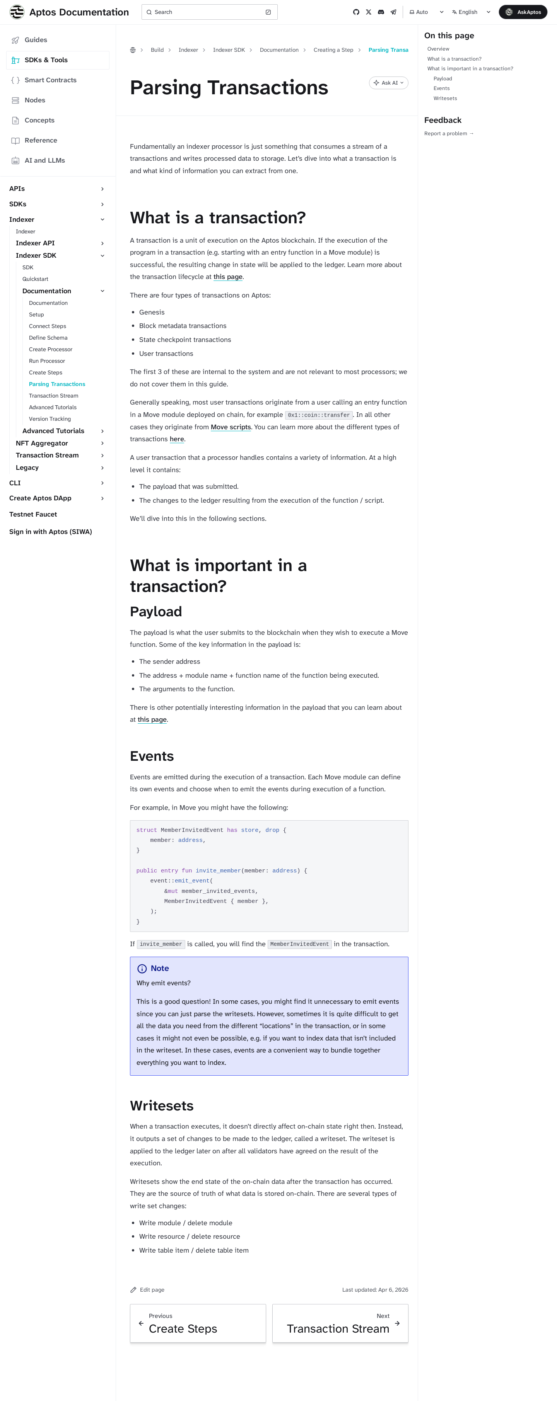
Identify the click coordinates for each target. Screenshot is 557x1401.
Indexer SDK (229, 50)
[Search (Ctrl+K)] (210, 12)
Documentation (279, 50)
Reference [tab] (34, 140)
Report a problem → (449, 133)
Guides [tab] (29, 40)
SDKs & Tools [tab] (39, 60)
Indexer (188, 50)
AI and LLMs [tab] (38, 160)
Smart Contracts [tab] (44, 80)
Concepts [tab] (33, 120)
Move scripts (231, 427)
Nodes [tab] (28, 100)
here (177, 439)
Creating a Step (334, 50)
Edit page (147, 1290)
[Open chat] (523, 12)
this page (228, 276)
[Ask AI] (388, 83)
